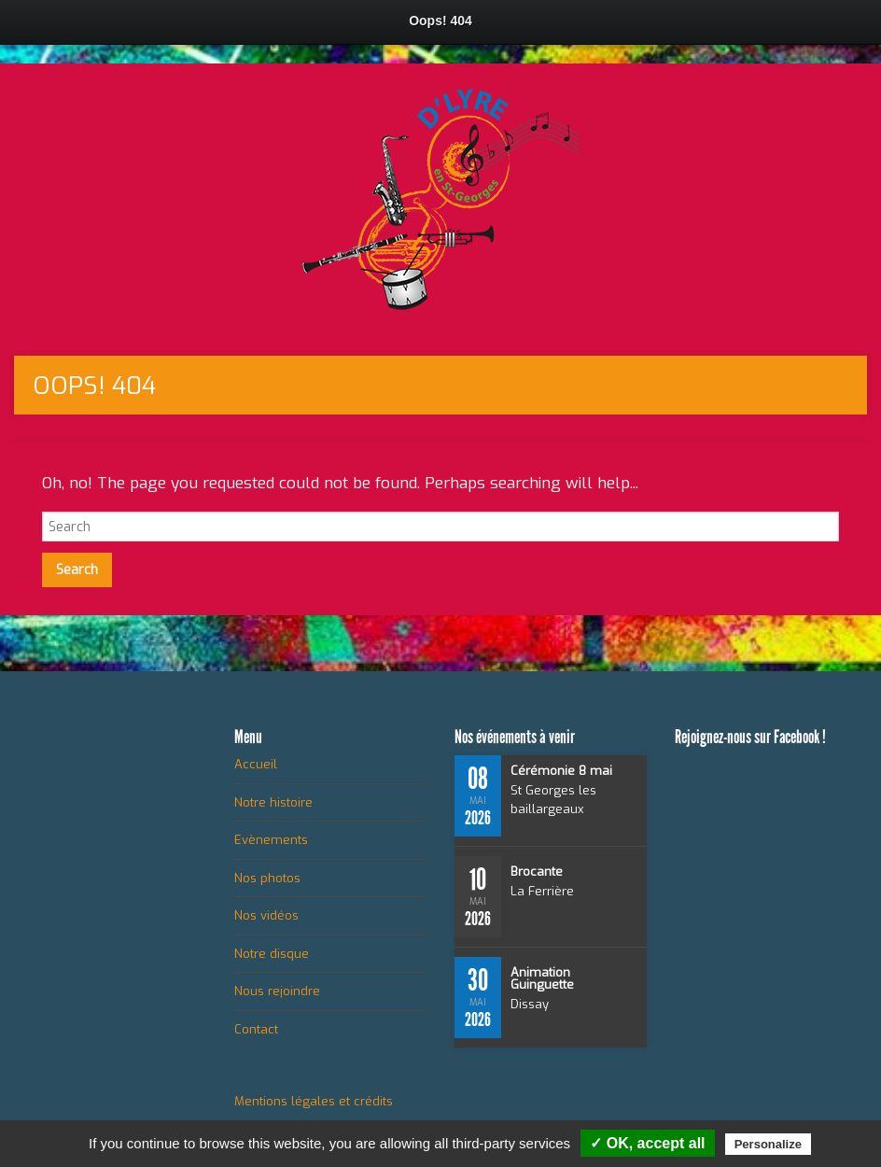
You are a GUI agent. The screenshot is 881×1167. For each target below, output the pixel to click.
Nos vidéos (266, 915)
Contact (256, 1029)
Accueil (255, 764)
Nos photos (267, 878)
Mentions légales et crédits (313, 1101)
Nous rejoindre (277, 991)
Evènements (271, 840)
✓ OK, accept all (647, 1143)
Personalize (768, 1144)
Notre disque (271, 954)
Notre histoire (273, 802)
